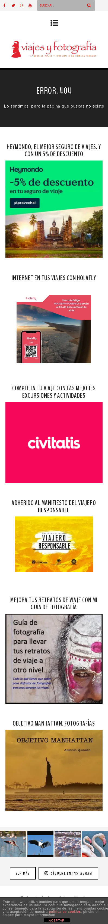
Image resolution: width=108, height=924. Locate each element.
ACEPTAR (57, 920)
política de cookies (65, 912)
